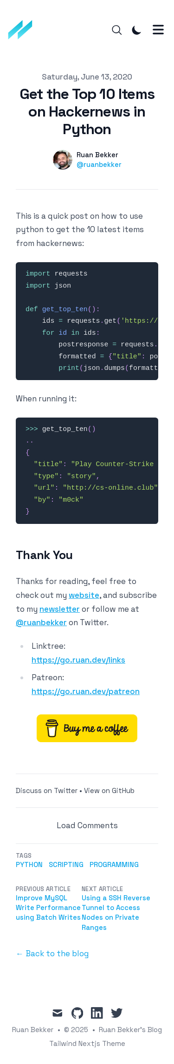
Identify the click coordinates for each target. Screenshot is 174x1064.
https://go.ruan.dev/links (78, 660)
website (84, 595)
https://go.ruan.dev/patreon (86, 691)
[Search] (117, 30)
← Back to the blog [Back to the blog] (52, 953)
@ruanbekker (99, 164)
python (29, 864)
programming (114, 864)
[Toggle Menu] (158, 29)
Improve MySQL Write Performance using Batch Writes (48, 907)
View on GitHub (109, 790)
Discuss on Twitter (46, 790)
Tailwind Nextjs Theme (87, 1043)
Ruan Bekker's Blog (130, 1029)
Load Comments (87, 825)
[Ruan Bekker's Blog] (23, 30)
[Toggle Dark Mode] (137, 30)
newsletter (59, 609)
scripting (66, 864)
